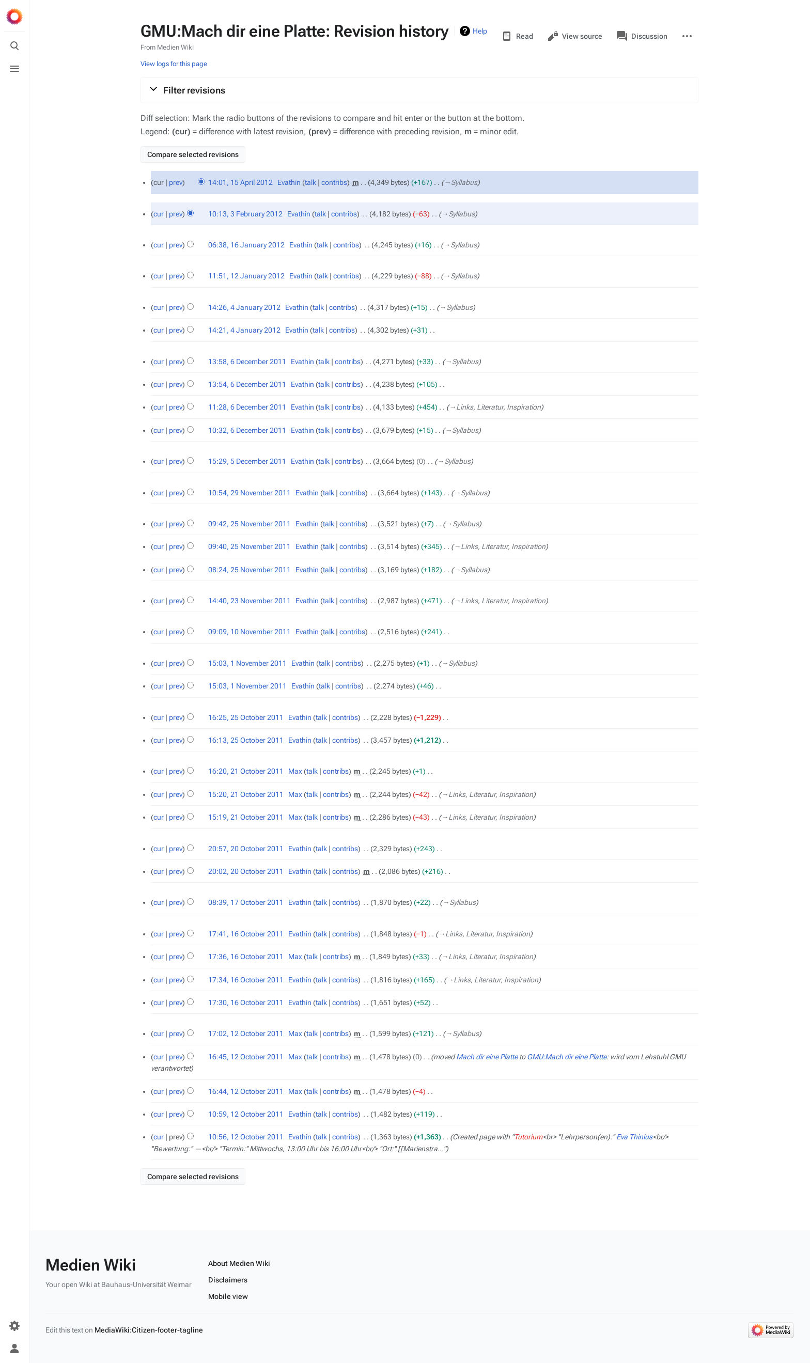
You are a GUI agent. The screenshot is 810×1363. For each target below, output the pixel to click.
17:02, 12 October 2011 (246, 1033)
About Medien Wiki (239, 1263)
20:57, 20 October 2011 (246, 848)
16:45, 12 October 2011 (246, 1057)
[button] (419, 90)
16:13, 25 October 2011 (246, 740)
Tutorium (528, 1137)
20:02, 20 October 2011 (246, 871)
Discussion (642, 36)
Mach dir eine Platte (487, 1057)
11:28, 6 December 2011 (247, 407)
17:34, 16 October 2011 (246, 980)
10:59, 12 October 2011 (246, 1114)
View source (575, 36)
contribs (334, 182)
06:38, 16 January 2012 (246, 245)
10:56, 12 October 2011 (246, 1137)
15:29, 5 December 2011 (247, 461)
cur (158, 214)
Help (480, 31)
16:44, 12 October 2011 (246, 1091)
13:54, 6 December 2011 (247, 384)
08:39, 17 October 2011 (246, 902)
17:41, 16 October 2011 (246, 934)
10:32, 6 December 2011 (247, 430)
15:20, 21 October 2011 (246, 794)
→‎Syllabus (460, 182)
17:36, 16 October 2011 (246, 956)
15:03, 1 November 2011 (247, 663)
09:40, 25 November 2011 (249, 546)
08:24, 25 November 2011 (249, 570)
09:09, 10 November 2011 (249, 632)
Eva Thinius (634, 1137)
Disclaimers (227, 1280)
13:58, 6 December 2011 (247, 361)
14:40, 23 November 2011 (249, 601)
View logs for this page (174, 64)
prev (175, 182)
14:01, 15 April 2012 (240, 182)
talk (310, 182)
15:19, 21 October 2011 (246, 817)
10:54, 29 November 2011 (249, 493)
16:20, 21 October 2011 (246, 771)
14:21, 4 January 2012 (244, 330)
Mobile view (228, 1296)
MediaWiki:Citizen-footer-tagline (149, 1330)
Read (517, 36)
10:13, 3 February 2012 (245, 214)
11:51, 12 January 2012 (246, 276)
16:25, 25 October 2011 (246, 717)
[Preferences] (14, 1325)
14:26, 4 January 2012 (244, 307)
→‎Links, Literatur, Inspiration (495, 407)
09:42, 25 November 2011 (249, 524)
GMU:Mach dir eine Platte (566, 1057)
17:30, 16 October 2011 (246, 1002)
